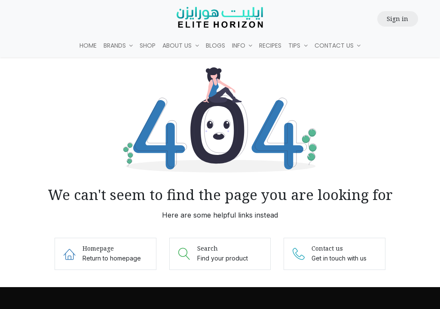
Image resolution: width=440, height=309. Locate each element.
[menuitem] (88, 46)
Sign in (397, 19)
